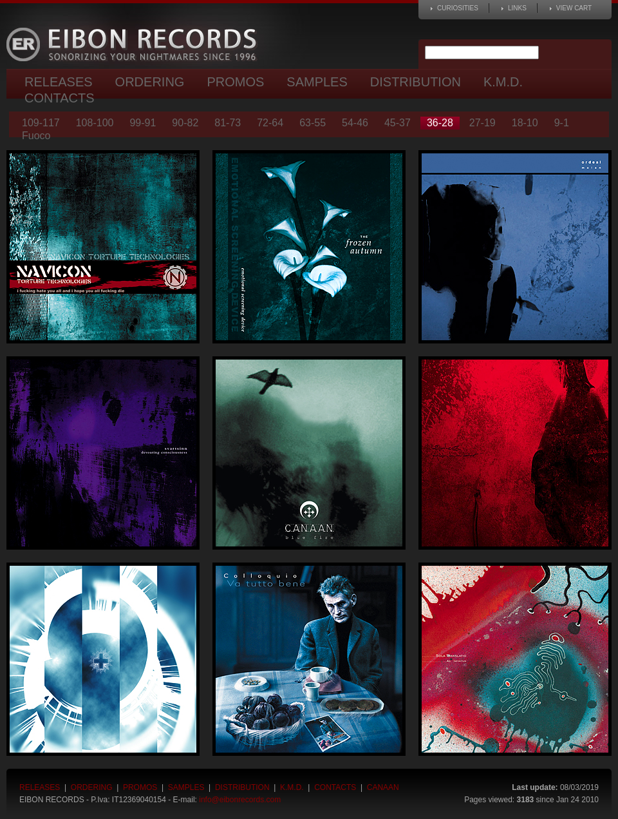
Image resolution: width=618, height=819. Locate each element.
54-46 (355, 122)
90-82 (185, 122)
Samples (316, 82)
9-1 (561, 122)
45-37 (397, 122)
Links (517, 8)
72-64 (270, 122)
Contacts (59, 98)
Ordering (150, 82)
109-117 (41, 122)
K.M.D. (503, 82)
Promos (235, 82)
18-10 (525, 122)
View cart (574, 8)
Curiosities (457, 8)
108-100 (95, 122)
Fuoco (36, 135)
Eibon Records (135, 44)
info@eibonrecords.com (240, 799)
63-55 (312, 122)
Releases (58, 82)
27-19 (482, 122)
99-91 (142, 122)
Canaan (383, 787)
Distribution (415, 82)
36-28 (440, 122)
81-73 (227, 122)
